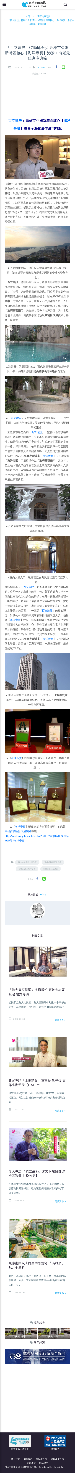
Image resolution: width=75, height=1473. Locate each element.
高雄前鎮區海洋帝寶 (26, 869)
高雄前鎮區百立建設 (52, 862)
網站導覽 (31, 1463)
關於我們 (15, 1459)
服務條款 (28, 1459)
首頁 (27, 16)
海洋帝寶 (48, 455)
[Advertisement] (37, 1403)
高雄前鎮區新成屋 (50, 869)
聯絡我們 (43, 1463)
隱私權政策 (41, 1459)
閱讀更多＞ (61, 1020)
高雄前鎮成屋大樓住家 (27, 862)
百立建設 (16, 418)
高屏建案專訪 (44, 16)
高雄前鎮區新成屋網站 (18, 831)
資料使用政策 (57, 1459)
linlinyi (40, 67)
